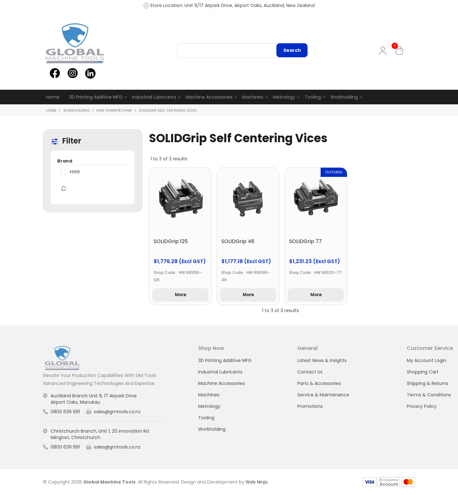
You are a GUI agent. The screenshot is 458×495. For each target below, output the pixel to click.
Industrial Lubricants (154, 97)
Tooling (313, 97)
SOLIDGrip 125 (171, 241)
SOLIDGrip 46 (237, 241)
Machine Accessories (209, 97)
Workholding (344, 97)
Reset (63, 189)
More (180, 295)
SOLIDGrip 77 (305, 241)
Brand (64, 161)
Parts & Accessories (319, 383)
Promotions (310, 406)
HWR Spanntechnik (114, 110)
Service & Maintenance (323, 395)
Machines (252, 97)
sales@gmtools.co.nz (117, 412)
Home (52, 97)
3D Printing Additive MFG (95, 97)
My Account (384, 50)
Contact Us (310, 372)
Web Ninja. (257, 482)
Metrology (284, 97)
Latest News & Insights (322, 361)
